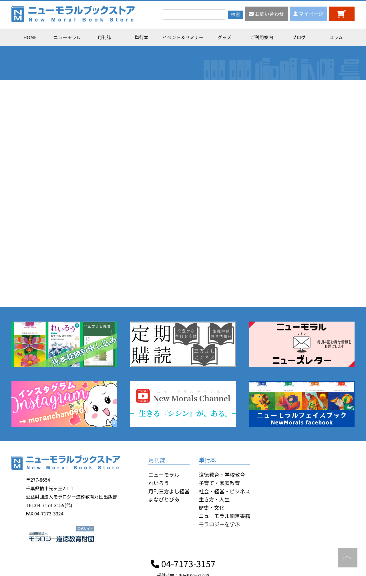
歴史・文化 (211, 507)
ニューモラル (67, 37)
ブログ (299, 37)
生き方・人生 (214, 499)
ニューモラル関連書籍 (224, 515)
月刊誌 (104, 37)
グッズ (224, 37)
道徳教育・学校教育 (222, 474)
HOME (30, 37)
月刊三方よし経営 (169, 491)
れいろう (158, 483)
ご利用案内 (261, 37)
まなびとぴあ (163, 499)
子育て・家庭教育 (219, 483)
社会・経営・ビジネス (224, 491)
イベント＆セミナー (183, 37)
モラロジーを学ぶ (219, 524)
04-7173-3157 (183, 563)
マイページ (308, 13)
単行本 (141, 37)
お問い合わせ (266, 13)
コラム (336, 37)
